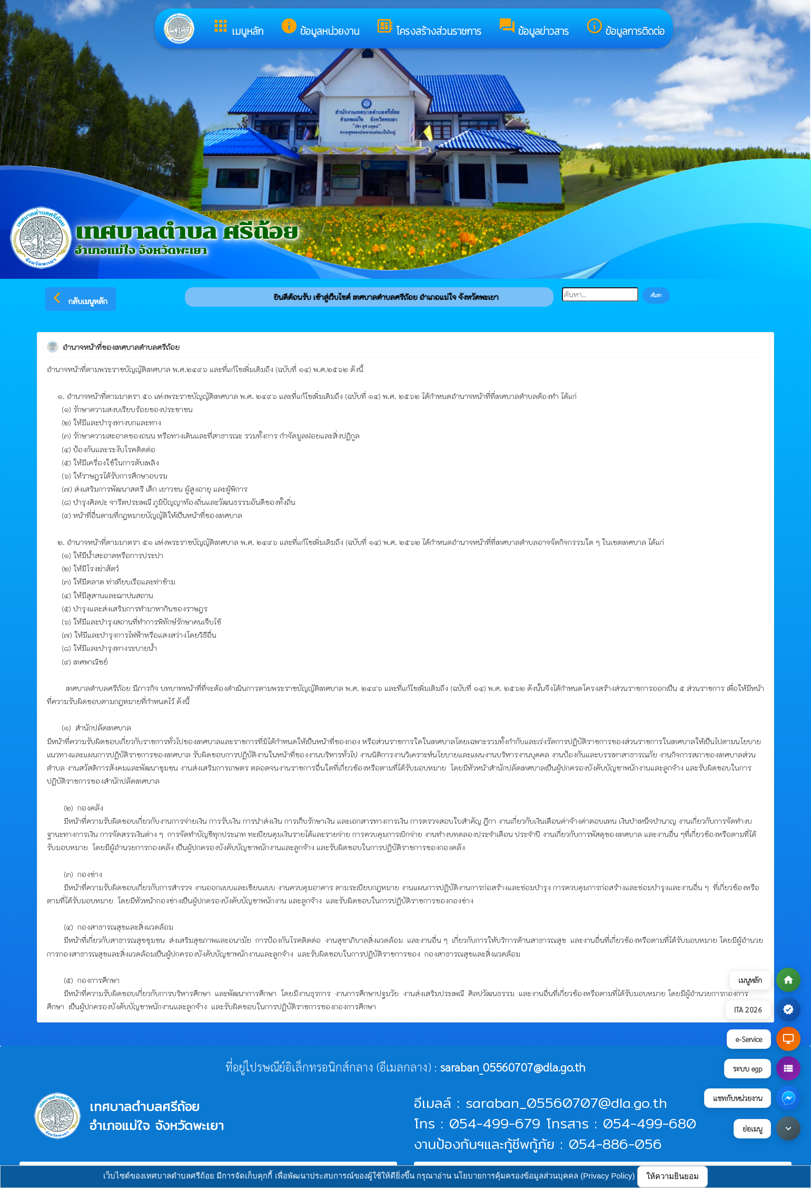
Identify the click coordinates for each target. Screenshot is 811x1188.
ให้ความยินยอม (672, 1176)
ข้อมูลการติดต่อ (625, 28)
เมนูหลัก (237, 28)
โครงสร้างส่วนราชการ (428, 28)
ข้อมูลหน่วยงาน (319, 28)
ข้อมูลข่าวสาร (533, 28)
